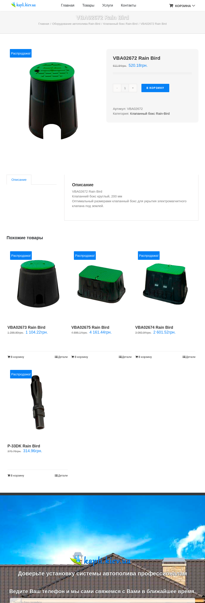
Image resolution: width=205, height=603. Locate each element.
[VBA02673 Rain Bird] (37, 284)
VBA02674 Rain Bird (154, 327)
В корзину (155, 88)
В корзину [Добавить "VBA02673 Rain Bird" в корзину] (17, 357)
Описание (19, 179)
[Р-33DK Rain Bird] (37, 402)
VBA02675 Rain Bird (90, 327)
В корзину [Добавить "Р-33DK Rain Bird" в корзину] (17, 475)
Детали (63, 357)
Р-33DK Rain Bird (23, 446)
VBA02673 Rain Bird (26, 327)
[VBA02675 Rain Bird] (101, 284)
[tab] (19, 180)
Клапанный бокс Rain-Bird (149, 113)
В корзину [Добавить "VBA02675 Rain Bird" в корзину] (81, 357)
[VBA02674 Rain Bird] (165, 284)
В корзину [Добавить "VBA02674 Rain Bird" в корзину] (145, 357)
